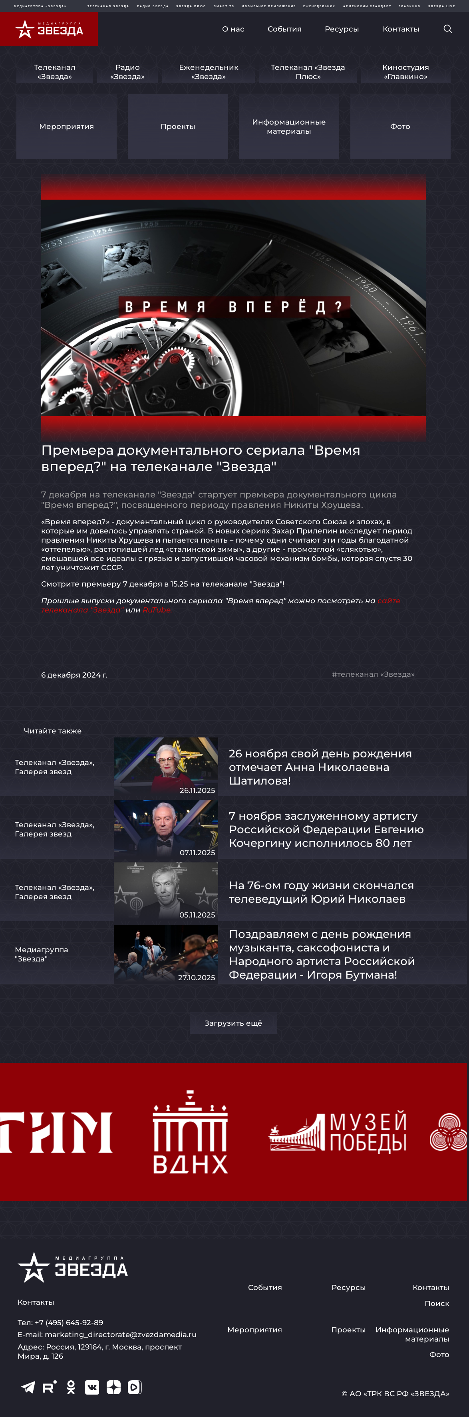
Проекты (178, 126)
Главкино (410, 6)
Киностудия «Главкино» (405, 72)
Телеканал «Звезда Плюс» (308, 72)
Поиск (437, 1303)
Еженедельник (319, 6)
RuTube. (157, 609)
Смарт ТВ (224, 6)
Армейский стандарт (367, 6)
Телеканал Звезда (108, 6)
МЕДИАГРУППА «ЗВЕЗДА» (40, 6)
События (285, 29)
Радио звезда (153, 6)
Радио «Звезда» (127, 72)
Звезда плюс (191, 6)
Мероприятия (66, 126)
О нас (233, 29)
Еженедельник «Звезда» (208, 72)
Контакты (401, 29)
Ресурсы (342, 29)
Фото (400, 126)
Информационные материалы (289, 126)
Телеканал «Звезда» (55, 72)
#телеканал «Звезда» (373, 674)
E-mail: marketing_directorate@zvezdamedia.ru (107, 1334)
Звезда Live (441, 6)
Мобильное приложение (269, 6)
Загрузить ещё (233, 1023)
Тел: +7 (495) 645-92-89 (60, 1322)
